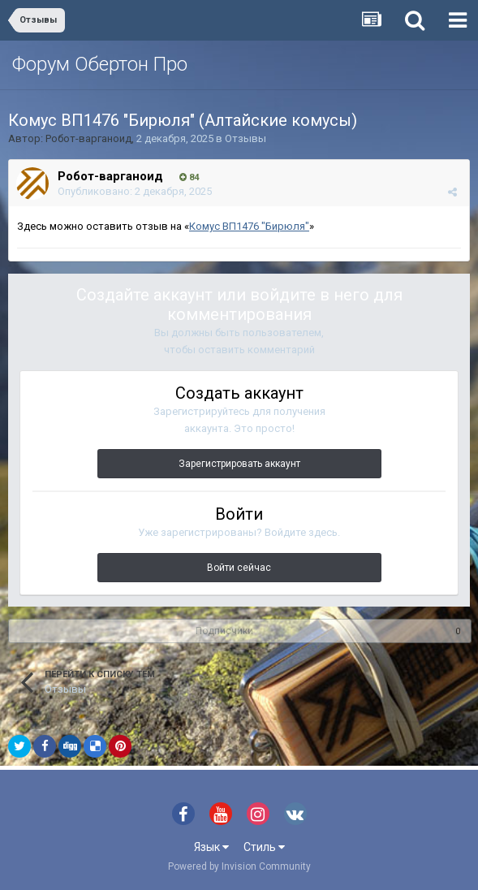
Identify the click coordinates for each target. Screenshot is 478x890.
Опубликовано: (135, 191)
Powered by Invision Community (239, 866)
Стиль (264, 846)
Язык (211, 846)
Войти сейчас (239, 567)
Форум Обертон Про (99, 64)
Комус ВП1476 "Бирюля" (249, 226)
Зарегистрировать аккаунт (239, 463)
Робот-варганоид (88, 138)
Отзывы (245, 138)
